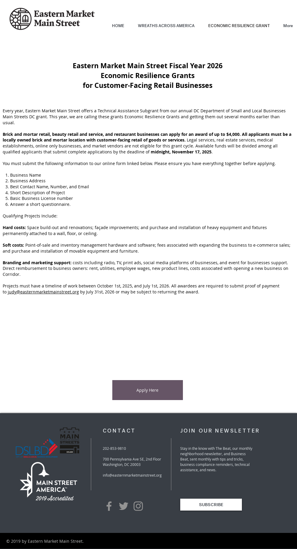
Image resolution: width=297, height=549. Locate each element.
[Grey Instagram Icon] (138, 506)
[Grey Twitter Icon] (123, 506)
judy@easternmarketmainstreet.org (43, 292)
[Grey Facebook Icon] (109, 506)
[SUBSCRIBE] (211, 505)
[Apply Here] (147, 390)
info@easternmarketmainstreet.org (132, 475)
